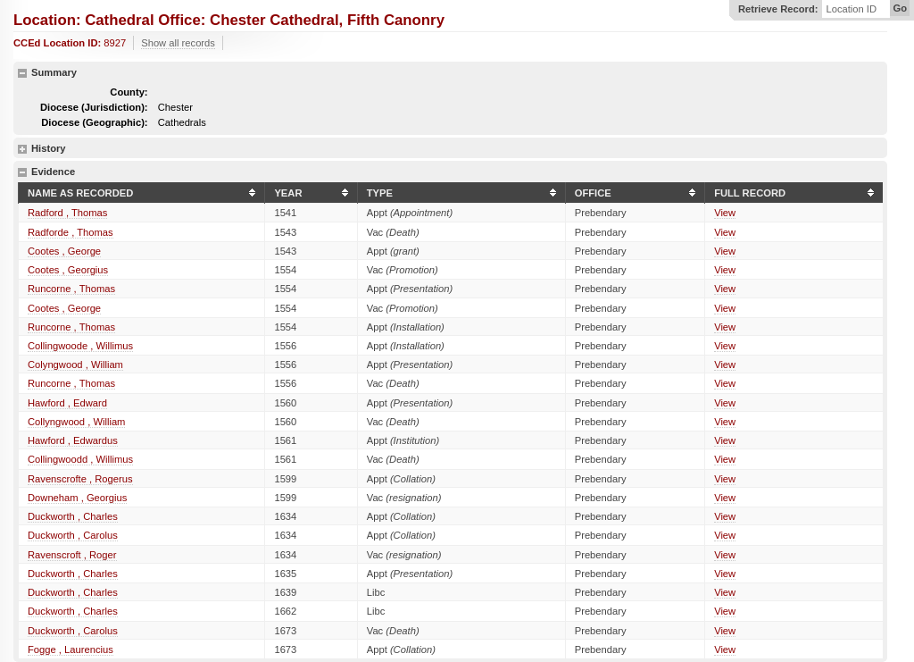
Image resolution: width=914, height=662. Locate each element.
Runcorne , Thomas (71, 288)
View (724, 212)
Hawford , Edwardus (73, 440)
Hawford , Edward (67, 403)
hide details (22, 73)
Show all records (178, 43)
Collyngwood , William (76, 421)
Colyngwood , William (75, 364)
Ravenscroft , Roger (72, 554)
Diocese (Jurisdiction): (94, 107)
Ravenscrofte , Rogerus (80, 478)
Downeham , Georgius (77, 497)
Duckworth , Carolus (73, 535)
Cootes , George (64, 251)
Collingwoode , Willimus (80, 345)
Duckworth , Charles (73, 516)
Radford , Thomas (67, 212)
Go (900, 8)
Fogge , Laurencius (70, 649)
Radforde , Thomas (70, 232)
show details (22, 149)
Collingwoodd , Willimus (80, 459)
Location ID (851, 9)
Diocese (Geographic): (94, 122)
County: (128, 92)
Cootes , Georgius (68, 269)
